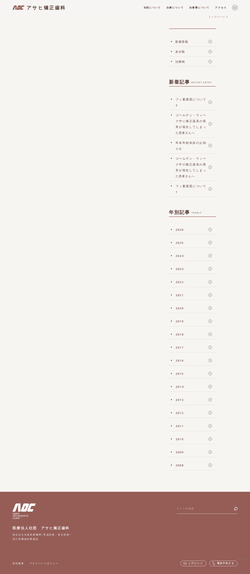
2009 (180, 452)
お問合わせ (193, 563)
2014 (180, 387)
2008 (180, 465)
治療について (175, 7)
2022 (180, 282)
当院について (152, 7)
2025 (180, 243)
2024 (180, 256)
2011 (180, 426)
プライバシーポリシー (44, 563)
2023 (180, 269)
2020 (180, 308)
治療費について (199, 7)
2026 (180, 230)
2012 (180, 413)
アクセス (221, 7)
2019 (180, 321)
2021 (180, 295)
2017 (180, 347)
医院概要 (18, 563)
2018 (180, 334)
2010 (180, 439)
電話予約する (223, 563)
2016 (180, 360)
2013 (180, 400)
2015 (180, 374)
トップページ (216, 17)
